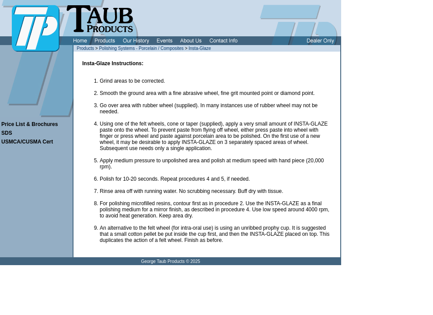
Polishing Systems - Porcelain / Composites (141, 48)
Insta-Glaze (200, 48)
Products (85, 48)
